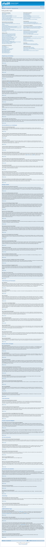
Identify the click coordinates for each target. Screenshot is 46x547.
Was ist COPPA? (4, 14)
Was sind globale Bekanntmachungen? (7, 49)
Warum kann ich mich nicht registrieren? (7, 15)
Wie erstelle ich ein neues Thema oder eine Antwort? (9, 33)
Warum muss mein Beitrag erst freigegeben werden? (9, 42)
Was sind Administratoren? (26, 13)
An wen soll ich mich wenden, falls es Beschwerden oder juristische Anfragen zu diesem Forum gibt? (33, 49)
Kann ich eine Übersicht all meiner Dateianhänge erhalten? (31, 44)
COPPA (9, 82)
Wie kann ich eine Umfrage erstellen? (7, 36)
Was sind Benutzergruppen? (27, 15)
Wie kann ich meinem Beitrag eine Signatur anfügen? (9, 35)
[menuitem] (3, 6)
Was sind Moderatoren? (26, 14)
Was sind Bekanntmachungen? (6, 50)
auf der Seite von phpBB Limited (6, 513)
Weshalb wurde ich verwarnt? (6, 40)
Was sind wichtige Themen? (5, 51)
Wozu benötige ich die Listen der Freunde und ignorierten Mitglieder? (32, 26)
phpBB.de (25, 513)
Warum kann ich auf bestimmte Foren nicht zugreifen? (9, 38)
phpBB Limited (21, 511)
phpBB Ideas (42, 518)
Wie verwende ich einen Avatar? (6, 28)
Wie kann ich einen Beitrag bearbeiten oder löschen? (9, 34)
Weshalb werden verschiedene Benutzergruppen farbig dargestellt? (32, 17)
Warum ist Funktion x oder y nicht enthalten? (29, 48)
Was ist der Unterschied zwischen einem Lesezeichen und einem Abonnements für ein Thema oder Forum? (33, 37)
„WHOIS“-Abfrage (23, 524)
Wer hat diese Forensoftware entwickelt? (28, 47)
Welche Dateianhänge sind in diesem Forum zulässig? (30, 43)
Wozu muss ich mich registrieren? (6, 13)
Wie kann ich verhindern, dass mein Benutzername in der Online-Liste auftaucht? (11, 24)
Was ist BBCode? (4, 46)
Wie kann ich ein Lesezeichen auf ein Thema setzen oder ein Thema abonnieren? (32, 39)
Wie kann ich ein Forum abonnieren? (28, 40)
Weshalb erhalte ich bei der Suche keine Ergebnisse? (30, 31)
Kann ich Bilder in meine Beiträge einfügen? (7, 48)
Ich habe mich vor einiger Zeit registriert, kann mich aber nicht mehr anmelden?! (12, 17)
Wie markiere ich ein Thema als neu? (7, 43)
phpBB (20, 542)
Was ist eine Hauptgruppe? (26, 18)
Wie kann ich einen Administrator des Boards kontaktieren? (31, 50)
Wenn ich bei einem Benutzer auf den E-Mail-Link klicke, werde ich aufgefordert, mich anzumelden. (12, 30)
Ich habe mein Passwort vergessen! (6, 18)
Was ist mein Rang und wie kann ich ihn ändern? (8, 29)
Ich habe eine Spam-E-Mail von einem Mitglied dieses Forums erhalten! (32, 23)
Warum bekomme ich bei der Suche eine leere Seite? (30, 32)
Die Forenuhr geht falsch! (5, 25)
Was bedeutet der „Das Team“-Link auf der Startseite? (30, 19)
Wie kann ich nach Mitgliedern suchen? (28, 33)
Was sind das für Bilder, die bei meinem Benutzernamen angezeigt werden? (11, 27)
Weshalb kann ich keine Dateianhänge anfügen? (8, 39)
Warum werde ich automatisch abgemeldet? (7, 19)
